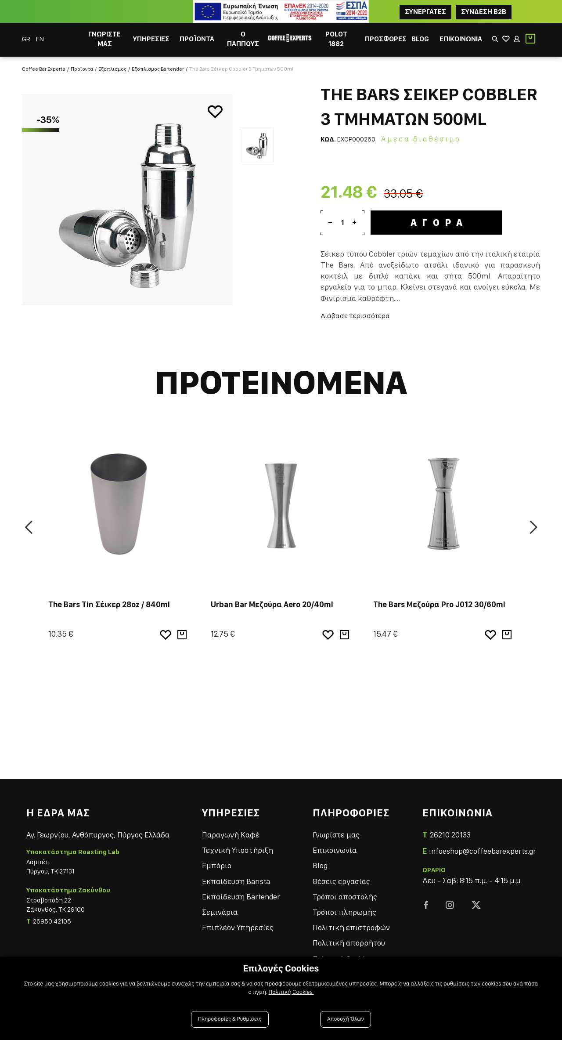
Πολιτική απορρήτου (349, 942)
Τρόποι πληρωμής (344, 912)
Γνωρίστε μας (336, 834)
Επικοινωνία (335, 850)
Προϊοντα (82, 69)
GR (27, 39)
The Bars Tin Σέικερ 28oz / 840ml (109, 604)
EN (40, 39)
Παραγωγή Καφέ (230, 834)
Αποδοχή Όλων (345, 1019)
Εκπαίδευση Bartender (241, 896)
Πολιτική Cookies (291, 992)
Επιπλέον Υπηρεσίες (238, 927)
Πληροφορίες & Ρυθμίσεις (230, 1019)
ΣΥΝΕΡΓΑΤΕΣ (425, 11)
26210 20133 (450, 834)
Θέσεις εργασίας (341, 881)
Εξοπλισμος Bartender (158, 69)
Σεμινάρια (220, 912)
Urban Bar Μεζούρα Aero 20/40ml (272, 604)
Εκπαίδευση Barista (236, 881)
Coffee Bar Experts (43, 69)
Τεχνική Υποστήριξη (237, 850)
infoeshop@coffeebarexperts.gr (482, 850)
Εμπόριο (216, 865)
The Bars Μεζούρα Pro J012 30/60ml (439, 604)
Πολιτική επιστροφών (351, 927)
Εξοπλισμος (112, 69)
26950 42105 (52, 921)
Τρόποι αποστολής (345, 896)
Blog (320, 865)
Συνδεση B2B (483, 11)
